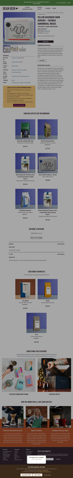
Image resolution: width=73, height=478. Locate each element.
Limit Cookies (37, 474)
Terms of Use (48, 471)
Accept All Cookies (26, 474)
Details (39, 470)
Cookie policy (45, 470)
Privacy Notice (40, 471)
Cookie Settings (47, 474)
